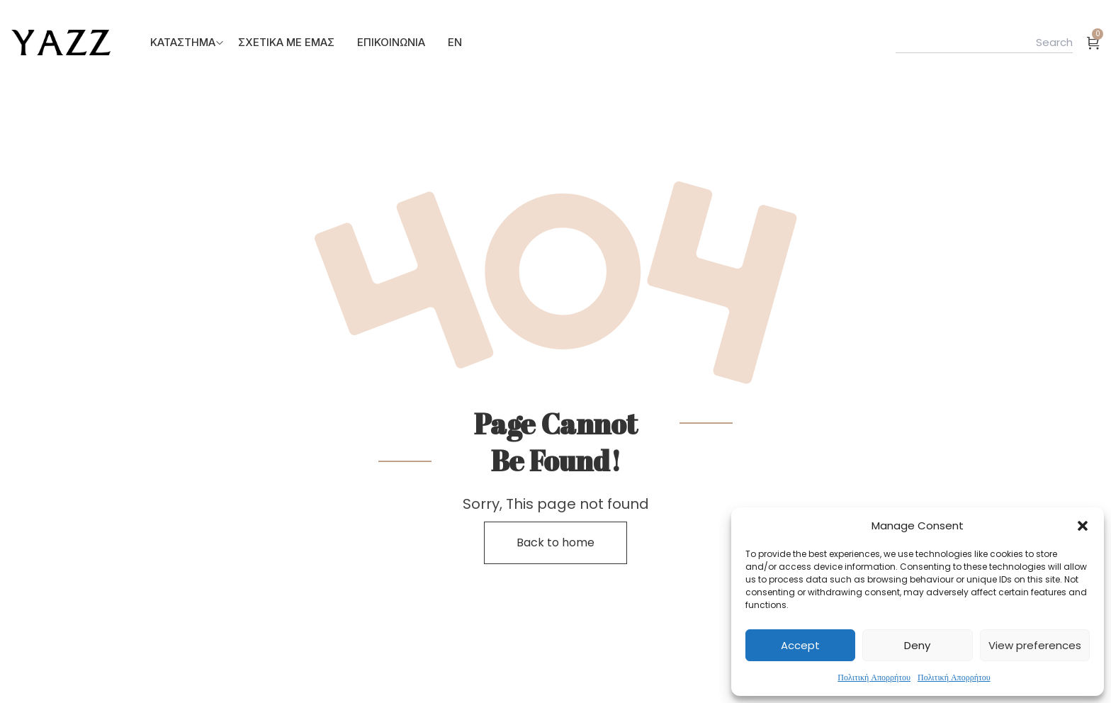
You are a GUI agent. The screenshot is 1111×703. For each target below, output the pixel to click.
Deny (917, 645)
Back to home (555, 542)
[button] (1083, 526)
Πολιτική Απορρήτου (874, 677)
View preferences (1034, 645)
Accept (800, 645)
